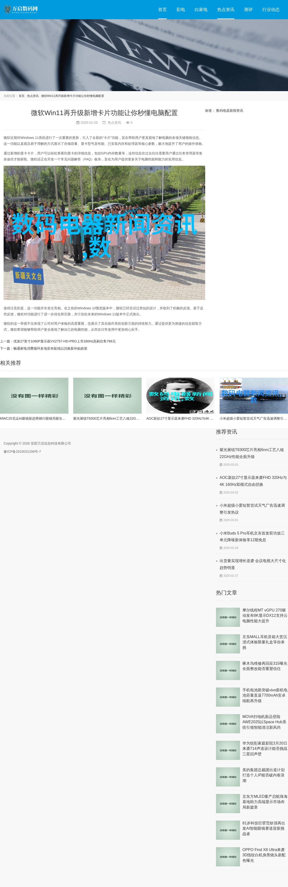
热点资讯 (225, 9)
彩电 (180, 9)
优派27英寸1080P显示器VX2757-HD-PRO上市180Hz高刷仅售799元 (64, 341)
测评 (248, 9)
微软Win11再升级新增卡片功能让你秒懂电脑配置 (72, 96)
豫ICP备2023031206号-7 (22, 451)
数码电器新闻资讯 (229, 110)
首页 (162, 9)
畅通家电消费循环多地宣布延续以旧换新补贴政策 (50, 348)
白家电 (201, 9)
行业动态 (271, 9)
